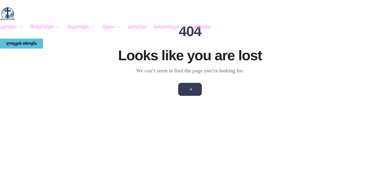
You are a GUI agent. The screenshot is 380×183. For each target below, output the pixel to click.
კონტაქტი (201, 27)
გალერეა (137, 27)
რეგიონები (81, 27)
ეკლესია (11, 27)
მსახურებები (45, 27)
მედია (111, 27)
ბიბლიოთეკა (169, 27)
